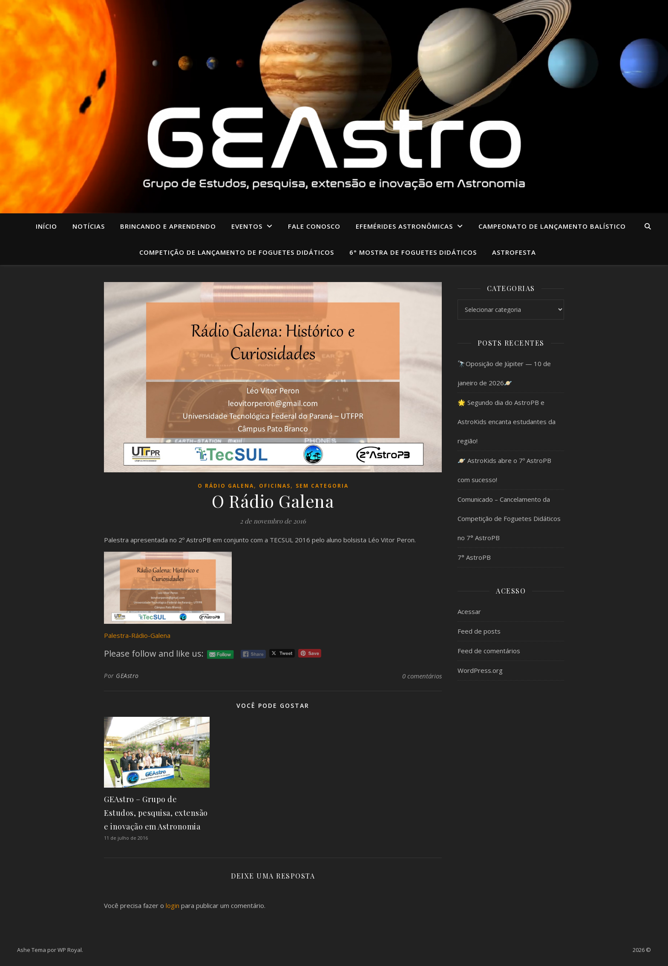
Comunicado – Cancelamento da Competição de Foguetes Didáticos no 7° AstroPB (509, 518)
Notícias (88, 226)
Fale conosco (314, 226)
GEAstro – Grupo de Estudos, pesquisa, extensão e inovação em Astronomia (156, 813)
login (172, 905)
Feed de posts (479, 631)
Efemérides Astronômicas (404, 226)
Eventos (246, 226)
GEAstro (127, 676)
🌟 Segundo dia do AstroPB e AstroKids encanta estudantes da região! (507, 421)
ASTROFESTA (514, 252)
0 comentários (422, 676)
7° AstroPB (474, 557)
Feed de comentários (489, 650)
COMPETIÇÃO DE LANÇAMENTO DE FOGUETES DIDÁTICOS (236, 252)
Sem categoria (322, 485)
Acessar (469, 611)
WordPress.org (480, 670)
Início (46, 226)
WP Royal (70, 950)
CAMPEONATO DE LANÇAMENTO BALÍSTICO (552, 226)
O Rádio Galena (226, 485)
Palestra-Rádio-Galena (137, 635)
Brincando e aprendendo (168, 226)
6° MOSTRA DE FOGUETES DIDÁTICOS (413, 252)
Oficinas (275, 485)
